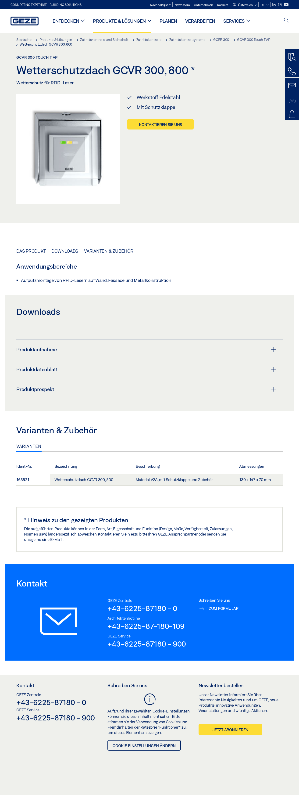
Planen (168, 21)
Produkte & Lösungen (119, 21)
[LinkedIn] (274, 5)
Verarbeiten (200, 21)
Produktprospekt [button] (146, 389)
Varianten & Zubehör (108, 251)
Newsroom (182, 5)
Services (234, 21)
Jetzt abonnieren (230, 729)
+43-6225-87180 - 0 (142, 608)
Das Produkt (31, 251)
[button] (244, 5)
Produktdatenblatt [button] (146, 369)
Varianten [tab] (29, 446)
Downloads (64, 251)
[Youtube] (286, 5)
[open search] (286, 20)
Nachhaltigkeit (160, 5)
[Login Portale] (292, 114)
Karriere (222, 5)
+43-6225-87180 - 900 (146, 644)
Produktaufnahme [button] (146, 349)
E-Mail (56, 539)
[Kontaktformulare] (292, 86)
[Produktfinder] (292, 57)
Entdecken (66, 21)
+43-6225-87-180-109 (145, 626)
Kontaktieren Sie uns (160, 124)
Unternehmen (203, 5)
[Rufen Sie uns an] (292, 71)
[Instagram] (280, 5)
